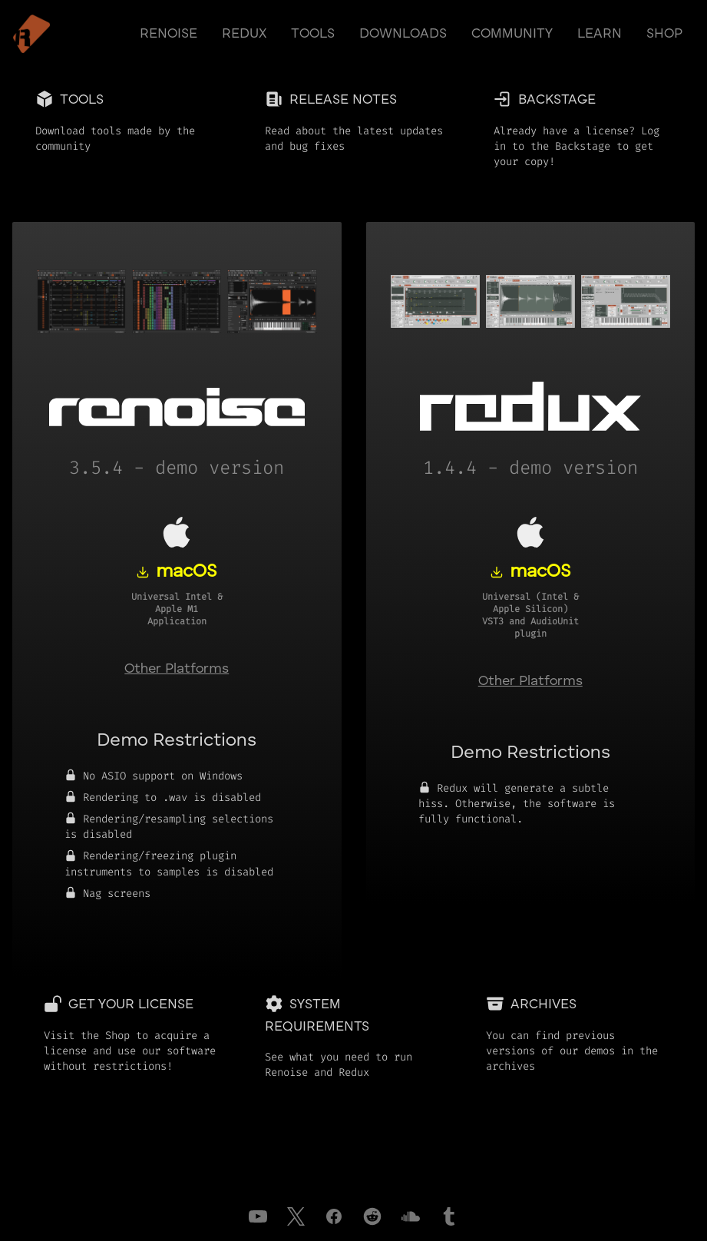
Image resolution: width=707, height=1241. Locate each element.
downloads (403, 34)
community (512, 34)
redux (244, 34)
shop (664, 34)
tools (313, 34)
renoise (168, 34)
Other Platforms (176, 669)
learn (599, 34)
